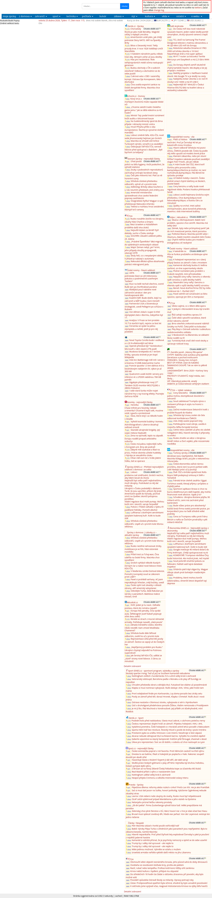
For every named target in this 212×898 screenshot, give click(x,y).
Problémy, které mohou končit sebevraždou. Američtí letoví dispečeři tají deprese (187, 580)
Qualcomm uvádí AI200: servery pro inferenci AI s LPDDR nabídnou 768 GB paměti (144, 377)
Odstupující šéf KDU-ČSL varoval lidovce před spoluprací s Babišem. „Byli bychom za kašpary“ (143, 149)
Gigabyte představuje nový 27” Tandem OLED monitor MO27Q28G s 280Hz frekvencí (142, 385)
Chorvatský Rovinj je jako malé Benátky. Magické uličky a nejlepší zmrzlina (142, 31)
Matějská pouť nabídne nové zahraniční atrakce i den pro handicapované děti (140, 292)
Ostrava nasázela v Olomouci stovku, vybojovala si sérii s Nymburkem (165, 702)
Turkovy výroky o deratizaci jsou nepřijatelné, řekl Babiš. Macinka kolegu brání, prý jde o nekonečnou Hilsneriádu (188, 457)
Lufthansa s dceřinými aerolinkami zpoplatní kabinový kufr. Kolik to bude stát (144, 515)
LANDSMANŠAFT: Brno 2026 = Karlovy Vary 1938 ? (187, 372)
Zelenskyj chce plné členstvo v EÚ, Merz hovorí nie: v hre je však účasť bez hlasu (169, 811)
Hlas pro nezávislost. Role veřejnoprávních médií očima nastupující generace (144, 62)
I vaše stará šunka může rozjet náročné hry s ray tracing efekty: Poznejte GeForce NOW (144, 393)
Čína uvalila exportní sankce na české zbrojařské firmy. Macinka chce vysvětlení (142, 87)
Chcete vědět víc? (151, 28)
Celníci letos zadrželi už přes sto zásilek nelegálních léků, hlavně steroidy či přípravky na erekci (188, 432)
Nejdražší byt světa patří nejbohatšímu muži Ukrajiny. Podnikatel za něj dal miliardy (143, 483)
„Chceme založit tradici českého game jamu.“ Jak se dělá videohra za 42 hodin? (143, 110)
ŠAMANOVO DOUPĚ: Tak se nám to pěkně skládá (187, 366)
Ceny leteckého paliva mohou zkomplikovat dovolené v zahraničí (185, 395)
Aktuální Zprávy (23, 4)
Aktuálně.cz (132, 602)
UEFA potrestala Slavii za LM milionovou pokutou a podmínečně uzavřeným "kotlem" (141, 277)
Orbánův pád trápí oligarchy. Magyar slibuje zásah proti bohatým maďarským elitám (187, 572)
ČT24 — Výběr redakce (181, 390)
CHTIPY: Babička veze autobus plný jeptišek (187, 354)
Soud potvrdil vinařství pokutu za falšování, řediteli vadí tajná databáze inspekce (185, 564)
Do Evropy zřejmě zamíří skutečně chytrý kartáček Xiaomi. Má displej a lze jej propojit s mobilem (187, 67)
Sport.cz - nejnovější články (140, 748)
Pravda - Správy (136, 784)
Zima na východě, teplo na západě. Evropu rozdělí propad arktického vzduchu (144, 438)
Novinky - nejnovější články (139, 402)
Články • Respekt (136, 823)
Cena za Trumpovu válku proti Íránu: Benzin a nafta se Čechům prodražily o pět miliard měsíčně (187, 519)
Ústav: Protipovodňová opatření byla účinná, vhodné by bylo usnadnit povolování (168, 883)
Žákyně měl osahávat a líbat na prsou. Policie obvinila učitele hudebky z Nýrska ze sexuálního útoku (143, 452)
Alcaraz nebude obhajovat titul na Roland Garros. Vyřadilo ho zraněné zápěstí (168, 736)
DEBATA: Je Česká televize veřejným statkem (188, 383)
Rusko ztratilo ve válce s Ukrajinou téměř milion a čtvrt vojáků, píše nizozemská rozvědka (188, 441)
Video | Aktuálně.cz (179, 217)
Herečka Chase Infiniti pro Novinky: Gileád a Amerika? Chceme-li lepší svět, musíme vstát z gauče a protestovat (144, 409)
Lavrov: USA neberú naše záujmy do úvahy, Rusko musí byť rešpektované (166, 796)
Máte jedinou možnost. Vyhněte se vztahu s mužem (156, 849)
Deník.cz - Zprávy (136, 26)
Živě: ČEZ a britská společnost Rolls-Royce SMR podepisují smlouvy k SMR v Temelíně (187, 475)
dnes (127, 99)
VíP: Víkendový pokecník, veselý (182, 381)
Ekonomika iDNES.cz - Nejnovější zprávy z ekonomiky (188, 529)
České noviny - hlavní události (141, 270)
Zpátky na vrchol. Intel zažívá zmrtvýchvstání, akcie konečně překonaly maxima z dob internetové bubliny (186, 208)
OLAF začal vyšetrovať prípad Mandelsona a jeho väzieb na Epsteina (164, 799)
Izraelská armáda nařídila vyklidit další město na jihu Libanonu (161, 852)
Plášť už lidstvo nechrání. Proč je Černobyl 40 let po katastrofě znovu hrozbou (184, 142)
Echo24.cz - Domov (136, 96)
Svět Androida (176, 26)
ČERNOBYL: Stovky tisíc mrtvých (182, 360)
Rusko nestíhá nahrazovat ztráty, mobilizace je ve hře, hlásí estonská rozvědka (143, 549)
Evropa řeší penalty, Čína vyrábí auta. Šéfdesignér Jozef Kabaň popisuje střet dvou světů (143, 613)
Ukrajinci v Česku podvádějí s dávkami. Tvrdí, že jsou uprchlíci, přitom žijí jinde (143, 489)
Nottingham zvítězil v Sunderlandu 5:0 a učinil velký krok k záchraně (164, 676)
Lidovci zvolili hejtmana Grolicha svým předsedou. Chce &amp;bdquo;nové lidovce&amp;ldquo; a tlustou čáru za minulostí (188, 198)
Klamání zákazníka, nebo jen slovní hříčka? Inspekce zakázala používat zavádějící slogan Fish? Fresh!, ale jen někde (188, 159)
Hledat (125, 6)
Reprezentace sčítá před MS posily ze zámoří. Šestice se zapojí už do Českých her (144, 641)
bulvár (102, 16)
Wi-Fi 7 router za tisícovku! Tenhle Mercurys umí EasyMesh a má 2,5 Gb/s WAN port (188, 59)
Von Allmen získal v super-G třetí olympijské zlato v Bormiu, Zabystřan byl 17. (144, 315)
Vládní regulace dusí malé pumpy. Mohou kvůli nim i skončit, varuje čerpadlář (144, 503)
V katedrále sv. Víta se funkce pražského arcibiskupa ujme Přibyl (187, 254)
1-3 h (127, 29)
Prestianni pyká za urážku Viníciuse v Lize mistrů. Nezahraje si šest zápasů (167, 732)
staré (126, 273)
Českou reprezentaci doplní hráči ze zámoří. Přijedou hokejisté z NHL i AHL (167, 723)
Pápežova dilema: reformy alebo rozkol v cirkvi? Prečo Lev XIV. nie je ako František (170, 787)
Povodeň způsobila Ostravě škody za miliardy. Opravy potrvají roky (161, 880)
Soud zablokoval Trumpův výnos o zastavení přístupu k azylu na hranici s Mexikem (186, 404)
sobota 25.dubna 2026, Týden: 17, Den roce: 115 (61, 20)
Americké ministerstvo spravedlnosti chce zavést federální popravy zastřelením (141, 195)
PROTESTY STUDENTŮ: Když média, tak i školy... (186, 377)
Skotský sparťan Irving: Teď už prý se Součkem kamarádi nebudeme (158, 673)
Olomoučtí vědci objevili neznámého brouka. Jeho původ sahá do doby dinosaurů (168, 862)
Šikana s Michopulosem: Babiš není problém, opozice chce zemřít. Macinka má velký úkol (187, 222)
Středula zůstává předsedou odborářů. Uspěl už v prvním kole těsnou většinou (144, 523)
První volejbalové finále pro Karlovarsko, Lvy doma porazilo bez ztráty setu (167, 693)
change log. (159, 10)
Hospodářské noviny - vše (182, 136)
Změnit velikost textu (9, 23)
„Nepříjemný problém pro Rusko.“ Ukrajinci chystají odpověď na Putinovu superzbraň (144, 650)
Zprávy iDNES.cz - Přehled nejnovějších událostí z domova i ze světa (144, 468)
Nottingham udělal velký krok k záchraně (151, 774)
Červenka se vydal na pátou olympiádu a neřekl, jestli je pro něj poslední (141, 329)
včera (127, 76)
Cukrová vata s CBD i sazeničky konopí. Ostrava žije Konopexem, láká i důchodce (143, 79)
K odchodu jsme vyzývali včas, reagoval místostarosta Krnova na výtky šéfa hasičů (168, 886)
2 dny (170, 489)
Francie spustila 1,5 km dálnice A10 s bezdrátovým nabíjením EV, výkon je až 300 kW (144, 368)
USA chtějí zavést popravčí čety (187, 421)
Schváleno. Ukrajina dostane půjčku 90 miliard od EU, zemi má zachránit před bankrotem (188, 500)
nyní (127, 161)
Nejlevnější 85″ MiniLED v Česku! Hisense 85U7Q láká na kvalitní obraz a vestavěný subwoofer (185, 87)
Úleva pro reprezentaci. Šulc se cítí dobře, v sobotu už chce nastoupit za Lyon (168, 742)
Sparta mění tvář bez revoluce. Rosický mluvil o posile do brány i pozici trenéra (169, 729)
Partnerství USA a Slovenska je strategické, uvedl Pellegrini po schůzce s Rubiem (144, 306)
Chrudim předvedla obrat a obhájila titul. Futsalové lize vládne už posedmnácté (169, 684)
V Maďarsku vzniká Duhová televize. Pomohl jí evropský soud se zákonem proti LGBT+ (145, 574)
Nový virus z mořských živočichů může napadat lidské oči (144, 101)
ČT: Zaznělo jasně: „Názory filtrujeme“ (185, 352)
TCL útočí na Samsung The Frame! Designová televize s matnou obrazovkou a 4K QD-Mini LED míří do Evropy (187, 42)
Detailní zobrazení (132, 666)
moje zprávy (9, 16)
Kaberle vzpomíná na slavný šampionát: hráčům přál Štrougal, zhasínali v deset (169, 739)
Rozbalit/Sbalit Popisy (10, 20)
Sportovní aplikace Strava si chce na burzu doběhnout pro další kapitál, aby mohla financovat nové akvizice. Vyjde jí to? (189, 491)
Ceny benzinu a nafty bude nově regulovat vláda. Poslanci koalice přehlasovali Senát (188, 189)
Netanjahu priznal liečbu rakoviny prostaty (152, 802)
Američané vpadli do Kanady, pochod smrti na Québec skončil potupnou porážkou (142, 496)
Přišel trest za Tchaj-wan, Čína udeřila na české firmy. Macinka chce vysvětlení (142, 557)
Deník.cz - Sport (136, 718)
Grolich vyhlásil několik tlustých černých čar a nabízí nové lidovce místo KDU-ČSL (143, 565)
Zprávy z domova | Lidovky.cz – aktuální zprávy (141, 533)
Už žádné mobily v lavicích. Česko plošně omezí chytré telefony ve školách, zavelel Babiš (186, 181)
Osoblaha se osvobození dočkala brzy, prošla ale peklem (157, 865)
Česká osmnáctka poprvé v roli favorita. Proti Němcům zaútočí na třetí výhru (168, 751)
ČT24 (130, 216)
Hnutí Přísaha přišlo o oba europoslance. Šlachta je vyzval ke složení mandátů (144, 129)
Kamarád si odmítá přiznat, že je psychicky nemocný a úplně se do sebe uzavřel (169, 840)
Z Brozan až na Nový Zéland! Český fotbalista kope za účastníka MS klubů (166, 768)
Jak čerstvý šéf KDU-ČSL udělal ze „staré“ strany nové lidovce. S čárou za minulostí (143, 658)
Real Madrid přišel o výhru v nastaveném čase (153, 771)
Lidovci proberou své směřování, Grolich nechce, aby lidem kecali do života (144, 475)
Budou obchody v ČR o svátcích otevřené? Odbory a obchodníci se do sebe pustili (142, 70)
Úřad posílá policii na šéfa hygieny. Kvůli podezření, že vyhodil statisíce (144, 164)
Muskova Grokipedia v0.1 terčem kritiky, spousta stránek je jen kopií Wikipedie (142, 354)
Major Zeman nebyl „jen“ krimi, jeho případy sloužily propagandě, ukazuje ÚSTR (142, 250)
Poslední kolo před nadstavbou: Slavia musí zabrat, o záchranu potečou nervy (168, 720)
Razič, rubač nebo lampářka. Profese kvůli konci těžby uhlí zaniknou (162, 868)
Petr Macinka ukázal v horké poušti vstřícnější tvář (155, 825)
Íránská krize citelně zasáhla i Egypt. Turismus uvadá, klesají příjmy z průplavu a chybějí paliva (187, 483)
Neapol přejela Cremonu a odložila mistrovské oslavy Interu (160, 777)
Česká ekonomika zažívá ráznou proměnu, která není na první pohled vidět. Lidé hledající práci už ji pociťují (187, 466)
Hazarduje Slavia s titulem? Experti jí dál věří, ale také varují (160, 759)
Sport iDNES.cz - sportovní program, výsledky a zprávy (153, 670)
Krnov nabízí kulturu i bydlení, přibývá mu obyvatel (154, 871)
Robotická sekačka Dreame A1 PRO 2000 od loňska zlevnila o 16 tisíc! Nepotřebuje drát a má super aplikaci (186, 51)
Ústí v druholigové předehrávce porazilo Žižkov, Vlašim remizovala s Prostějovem (170, 705)
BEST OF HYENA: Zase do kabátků (183, 362)
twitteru (198, 7)
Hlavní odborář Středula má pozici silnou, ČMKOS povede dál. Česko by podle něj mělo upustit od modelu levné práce (187, 150)
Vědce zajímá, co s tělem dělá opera (189, 306)
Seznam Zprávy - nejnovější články (144, 158)
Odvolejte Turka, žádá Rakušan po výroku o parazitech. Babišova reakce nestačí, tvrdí (144, 593)
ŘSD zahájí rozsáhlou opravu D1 (187, 314)
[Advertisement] (189, 113)
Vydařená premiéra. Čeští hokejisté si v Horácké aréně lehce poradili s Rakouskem (170, 726)
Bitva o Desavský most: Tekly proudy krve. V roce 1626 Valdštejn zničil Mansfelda (144, 48)
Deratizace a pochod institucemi (182, 357)
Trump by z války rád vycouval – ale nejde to (152, 843)
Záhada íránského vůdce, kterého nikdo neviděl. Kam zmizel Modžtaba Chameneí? (143, 627)
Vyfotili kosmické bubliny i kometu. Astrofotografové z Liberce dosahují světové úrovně (144, 424)
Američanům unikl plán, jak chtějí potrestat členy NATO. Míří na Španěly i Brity (143, 40)
